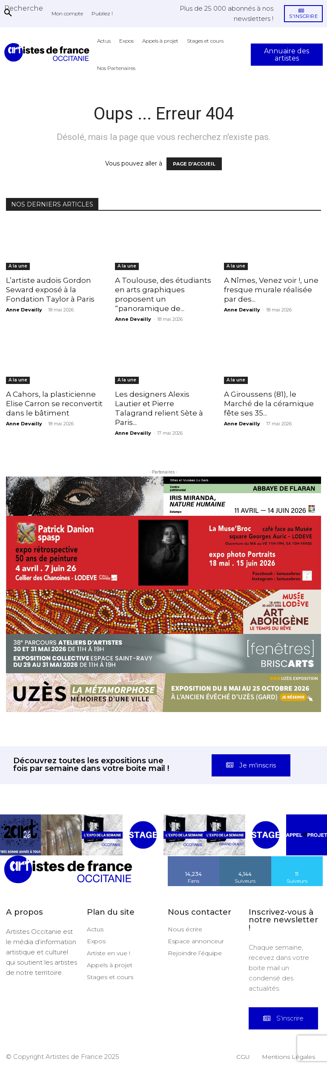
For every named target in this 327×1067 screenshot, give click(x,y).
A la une (18, 266)
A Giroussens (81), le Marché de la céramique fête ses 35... (269, 403)
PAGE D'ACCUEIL (194, 164)
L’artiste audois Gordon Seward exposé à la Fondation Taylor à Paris (50, 289)
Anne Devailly (24, 310)
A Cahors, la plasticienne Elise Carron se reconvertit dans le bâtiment (54, 403)
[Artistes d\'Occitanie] (48, 52)
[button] (23, 8)
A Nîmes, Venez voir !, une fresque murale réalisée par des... (271, 289)
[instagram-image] (20, 834)
